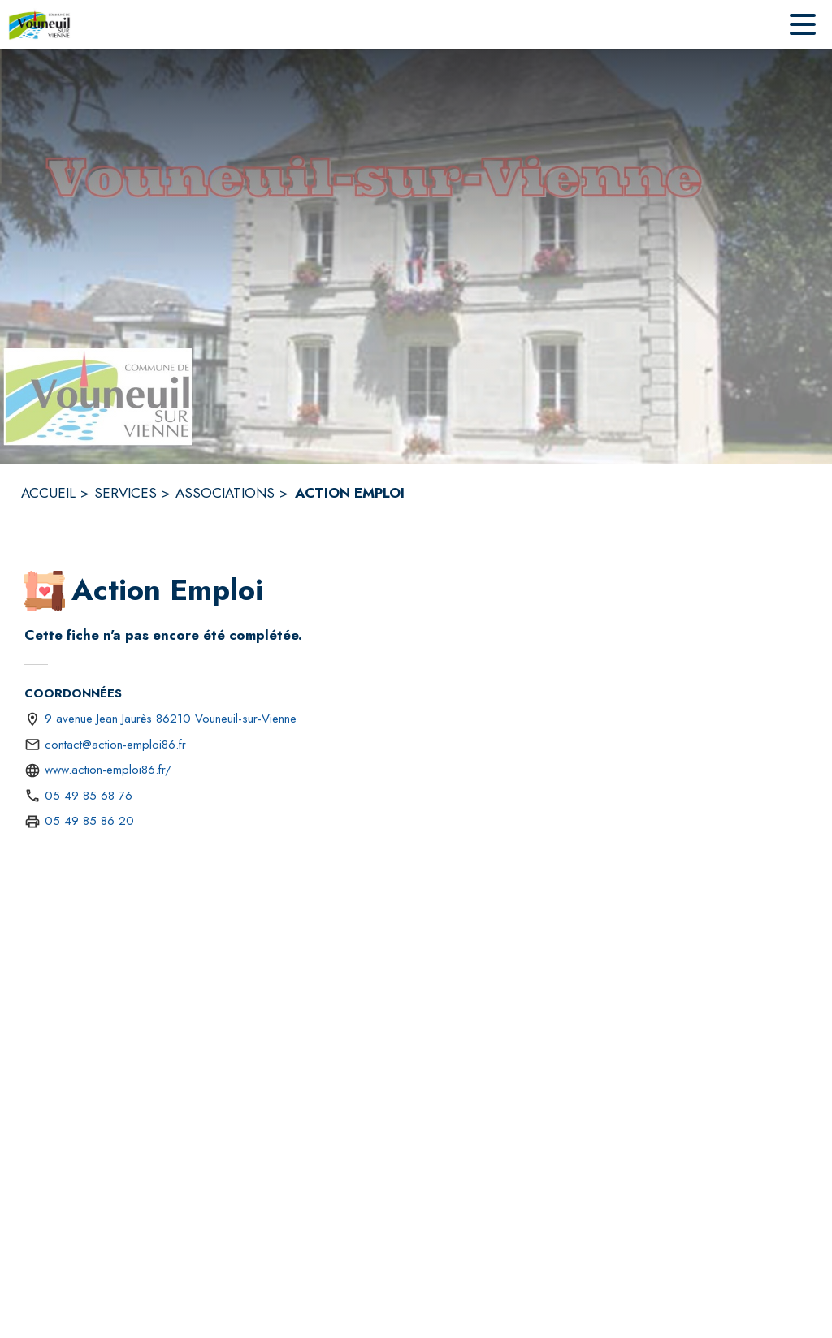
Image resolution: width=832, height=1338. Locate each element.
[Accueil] (39, 24)
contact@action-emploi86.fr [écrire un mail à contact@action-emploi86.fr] (115, 744)
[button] (44, 591)
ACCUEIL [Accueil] (48, 493)
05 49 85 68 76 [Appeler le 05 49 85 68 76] (88, 796)
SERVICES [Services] (125, 493)
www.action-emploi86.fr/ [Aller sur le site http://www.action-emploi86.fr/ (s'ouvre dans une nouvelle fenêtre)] (108, 770)
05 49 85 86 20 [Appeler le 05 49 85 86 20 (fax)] (89, 821)
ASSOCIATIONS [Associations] (225, 493)
